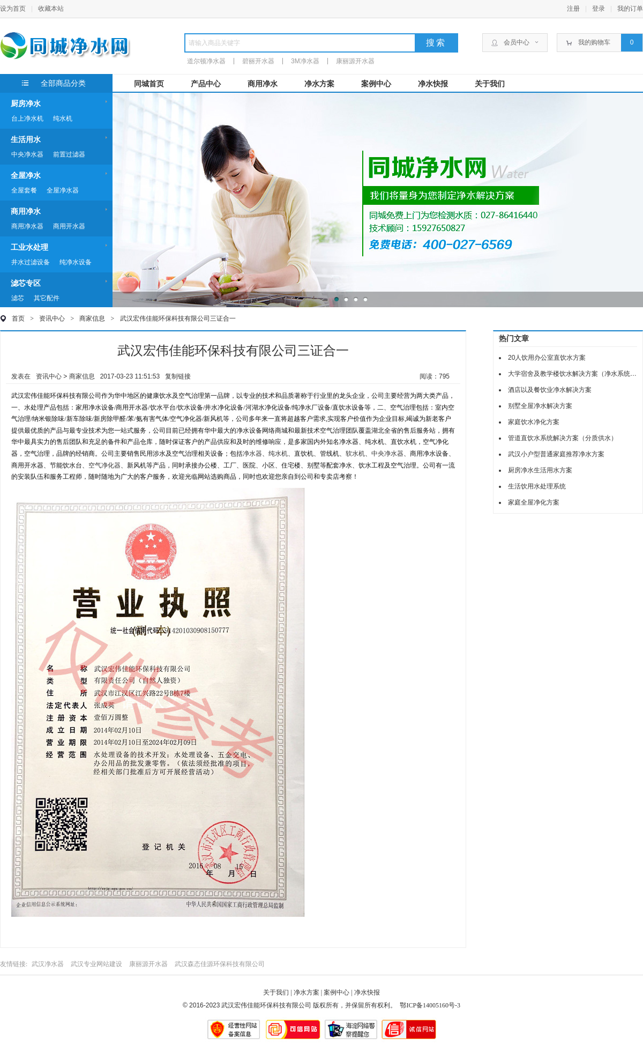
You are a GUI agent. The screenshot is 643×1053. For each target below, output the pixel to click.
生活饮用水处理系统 (537, 486)
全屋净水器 (63, 190)
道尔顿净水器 (206, 61)
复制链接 (178, 376)
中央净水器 (27, 154)
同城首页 (149, 83)
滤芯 (17, 298)
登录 (598, 8)
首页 (18, 318)
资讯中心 (52, 318)
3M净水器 (305, 61)
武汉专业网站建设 (96, 964)
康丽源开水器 (355, 61)
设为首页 (13, 8)
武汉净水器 (48, 964)
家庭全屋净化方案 (533, 502)
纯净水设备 (75, 262)
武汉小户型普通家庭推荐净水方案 (556, 454)
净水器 (252, 453)
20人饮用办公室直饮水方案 (547, 357)
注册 (573, 8)
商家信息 (99, 318)
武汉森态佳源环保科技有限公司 (220, 964)
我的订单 (630, 8)
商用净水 (263, 83)
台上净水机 (27, 118)
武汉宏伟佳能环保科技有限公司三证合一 (178, 318)
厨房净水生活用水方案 (540, 470)
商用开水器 (69, 226)
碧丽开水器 (258, 61)
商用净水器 (27, 226)
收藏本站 (51, 8)
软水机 (355, 453)
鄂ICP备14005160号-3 (430, 1005)
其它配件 (46, 298)
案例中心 (376, 83)
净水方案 (319, 83)
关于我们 (490, 83)
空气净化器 (104, 465)
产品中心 (206, 83)
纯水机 (62, 118)
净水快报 (433, 83)
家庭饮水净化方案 (533, 422)
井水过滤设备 (30, 262)
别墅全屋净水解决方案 (540, 406)
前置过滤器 (69, 154)
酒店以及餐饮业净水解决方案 (550, 390)
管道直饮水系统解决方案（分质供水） (562, 438)
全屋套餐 (24, 190)
